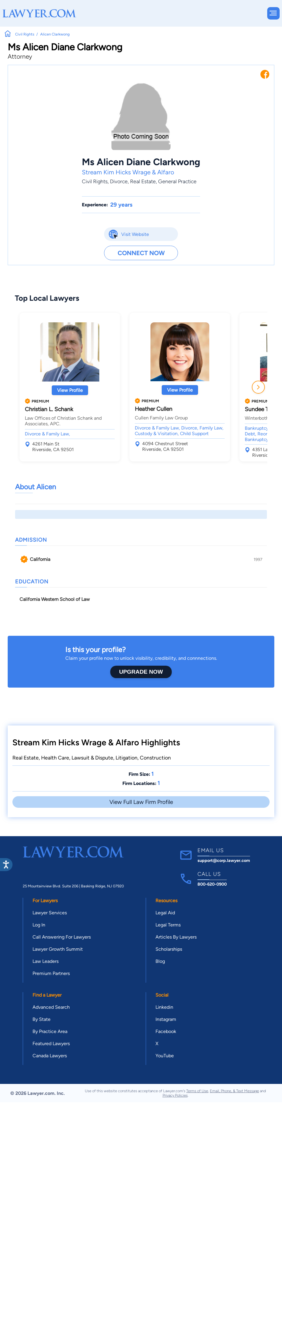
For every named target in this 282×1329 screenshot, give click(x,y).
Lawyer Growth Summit (58, 949)
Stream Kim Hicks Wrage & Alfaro (128, 172)
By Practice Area (50, 1031)
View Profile (70, 390)
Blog (160, 961)
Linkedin (164, 1007)
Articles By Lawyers (176, 937)
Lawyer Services (50, 913)
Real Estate (143, 181)
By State (42, 1019)
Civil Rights (95, 181)
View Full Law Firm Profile (141, 802)
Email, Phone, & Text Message (234, 1091)
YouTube (164, 1055)
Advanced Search (51, 1007)
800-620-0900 (212, 884)
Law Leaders (46, 961)
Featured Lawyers (51, 1043)
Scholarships (168, 949)
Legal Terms (168, 925)
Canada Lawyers (50, 1055)
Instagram (165, 1019)
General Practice (177, 181)
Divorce (119, 181)
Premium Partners (51, 973)
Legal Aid (165, 913)
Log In (39, 925)
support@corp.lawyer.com (223, 860)
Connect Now (141, 253)
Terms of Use (197, 1091)
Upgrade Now (141, 672)
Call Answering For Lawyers (62, 937)
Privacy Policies (175, 1095)
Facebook (165, 1031)
